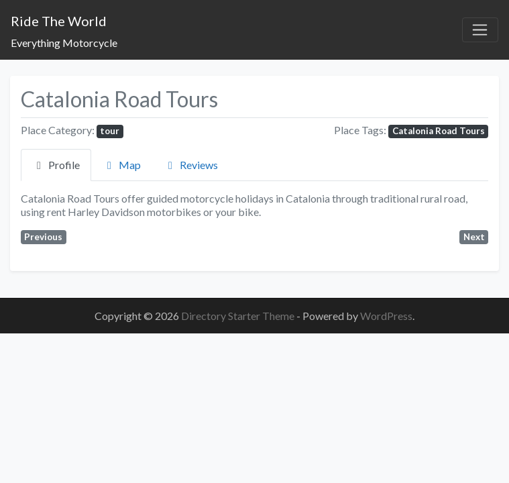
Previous (43, 236)
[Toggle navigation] (480, 30)
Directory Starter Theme (238, 315)
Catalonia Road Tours (438, 130)
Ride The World (59, 21)
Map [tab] (122, 164)
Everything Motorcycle (64, 42)
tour (109, 130)
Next (474, 236)
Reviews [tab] (191, 164)
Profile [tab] (56, 164)
